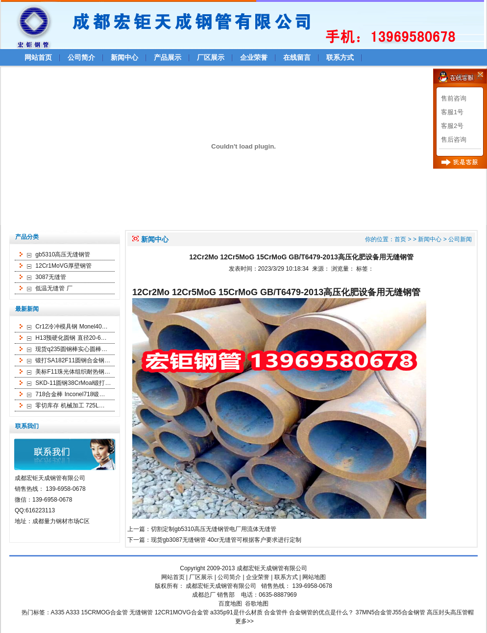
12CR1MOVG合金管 (182, 612)
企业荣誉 (254, 57)
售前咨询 (453, 98)
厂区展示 (210, 57)
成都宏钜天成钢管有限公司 (272, 568)
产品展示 (167, 57)
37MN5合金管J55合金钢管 (390, 612)
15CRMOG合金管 (104, 612)
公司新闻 (460, 239)
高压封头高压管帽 (450, 612)
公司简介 (81, 57)
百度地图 (230, 603)
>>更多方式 (465, 76)
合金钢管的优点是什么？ (321, 612)
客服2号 (452, 125)
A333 (72, 612)
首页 (400, 239)
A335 (58, 612)
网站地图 (314, 577)
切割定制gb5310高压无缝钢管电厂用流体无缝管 (213, 529)
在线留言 (297, 57)
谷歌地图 (256, 603)
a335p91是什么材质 (236, 612)
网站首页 (38, 57)
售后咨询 (453, 139)
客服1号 (452, 112)
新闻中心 (124, 57)
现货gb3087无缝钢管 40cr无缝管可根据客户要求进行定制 (226, 539)
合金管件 (276, 612)
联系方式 (340, 57)
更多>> (244, 621)
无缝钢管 (141, 612)
